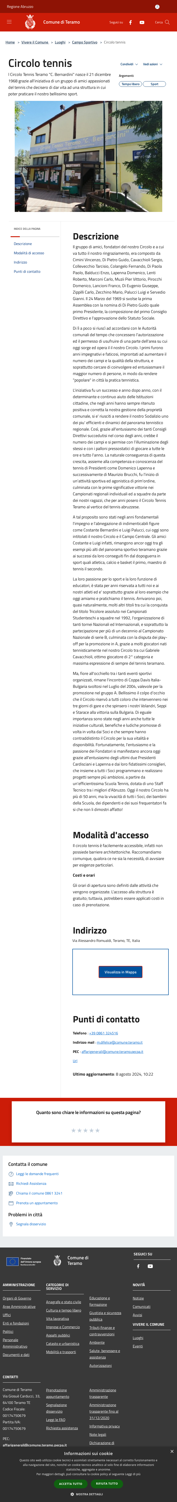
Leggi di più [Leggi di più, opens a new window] (133, 1474)
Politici (8, 1331)
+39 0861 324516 (103, 1033)
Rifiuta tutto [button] (107, 1484)
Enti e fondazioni (16, 1323)
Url (75, 1061)
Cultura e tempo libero (63, 1310)
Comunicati (141, 1306)
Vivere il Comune (35, 42)
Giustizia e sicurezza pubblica (105, 1316)
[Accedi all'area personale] (157, 6)
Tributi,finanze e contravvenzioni (102, 1331)
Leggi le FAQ (55, 1419)
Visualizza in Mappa (120, 972)
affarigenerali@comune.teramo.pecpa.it (112, 1051)
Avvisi (137, 1315)
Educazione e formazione (99, 1301)
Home (10, 42)
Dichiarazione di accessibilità (101, 1446)
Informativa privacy (104, 1426)
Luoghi (60, 42)
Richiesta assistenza (62, 1428)
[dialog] (88, 1474)
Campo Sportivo (84, 42)
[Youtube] (140, 22)
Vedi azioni (153, 64)
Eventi (138, 1346)
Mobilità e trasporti (61, 1352)
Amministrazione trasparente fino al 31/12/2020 (103, 1411)
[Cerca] (167, 22)
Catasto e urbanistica (62, 1343)
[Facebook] (128, 22)
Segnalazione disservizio (56, 1408)
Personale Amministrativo (15, 1343)
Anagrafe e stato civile (63, 1302)
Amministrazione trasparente (102, 1393)
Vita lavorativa (57, 1318)
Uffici (7, 1315)
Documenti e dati (16, 1354)
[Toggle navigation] (9, 22)
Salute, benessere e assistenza (104, 1354)
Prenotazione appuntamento (57, 1393)
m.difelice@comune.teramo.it (120, 1042)
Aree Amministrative (19, 1306)
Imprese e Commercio (63, 1327)
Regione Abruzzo (20, 6)
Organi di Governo (17, 1298)
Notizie (138, 1298)
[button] (88, 1494)
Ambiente (97, 1342)
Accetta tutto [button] (70, 1484)
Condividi (130, 64)
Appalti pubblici (58, 1335)
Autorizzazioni (100, 1365)
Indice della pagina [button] (27, 229)
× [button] (172, 1451)
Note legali (97, 1434)
